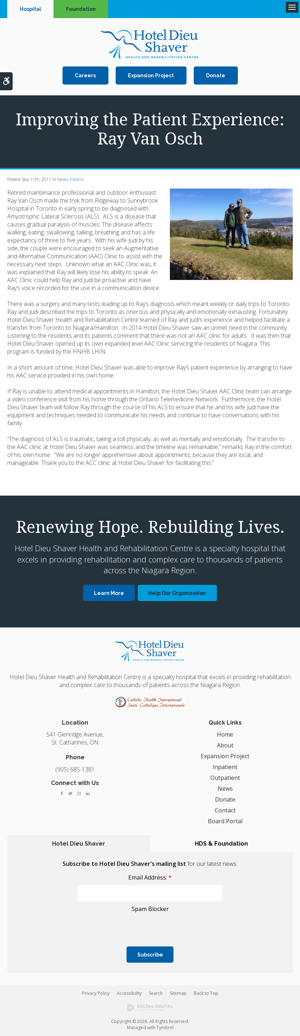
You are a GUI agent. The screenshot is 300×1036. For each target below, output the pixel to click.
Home (225, 734)
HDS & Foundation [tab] (221, 843)
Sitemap (178, 993)
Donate (215, 75)
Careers (85, 75)
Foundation (81, 9)
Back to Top (206, 993)
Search (156, 993)
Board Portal (225, 821)
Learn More (109, 593)
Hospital (30, 9)
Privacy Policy (96, 993)
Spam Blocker (150, 909)
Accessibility (129, 993)
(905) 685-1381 (75, 769)
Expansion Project (151, 75)
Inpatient (225, 767)
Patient (77, 179)
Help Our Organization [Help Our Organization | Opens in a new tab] (177, 593)
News (62, 179)
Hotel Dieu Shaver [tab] (78, 843)
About (225, 745)
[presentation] (55, 925)
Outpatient (225, 778)
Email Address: (150, 877)
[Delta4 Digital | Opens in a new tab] (150, 1008)
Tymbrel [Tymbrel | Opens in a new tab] (165, 1027)
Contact (225, 810)
